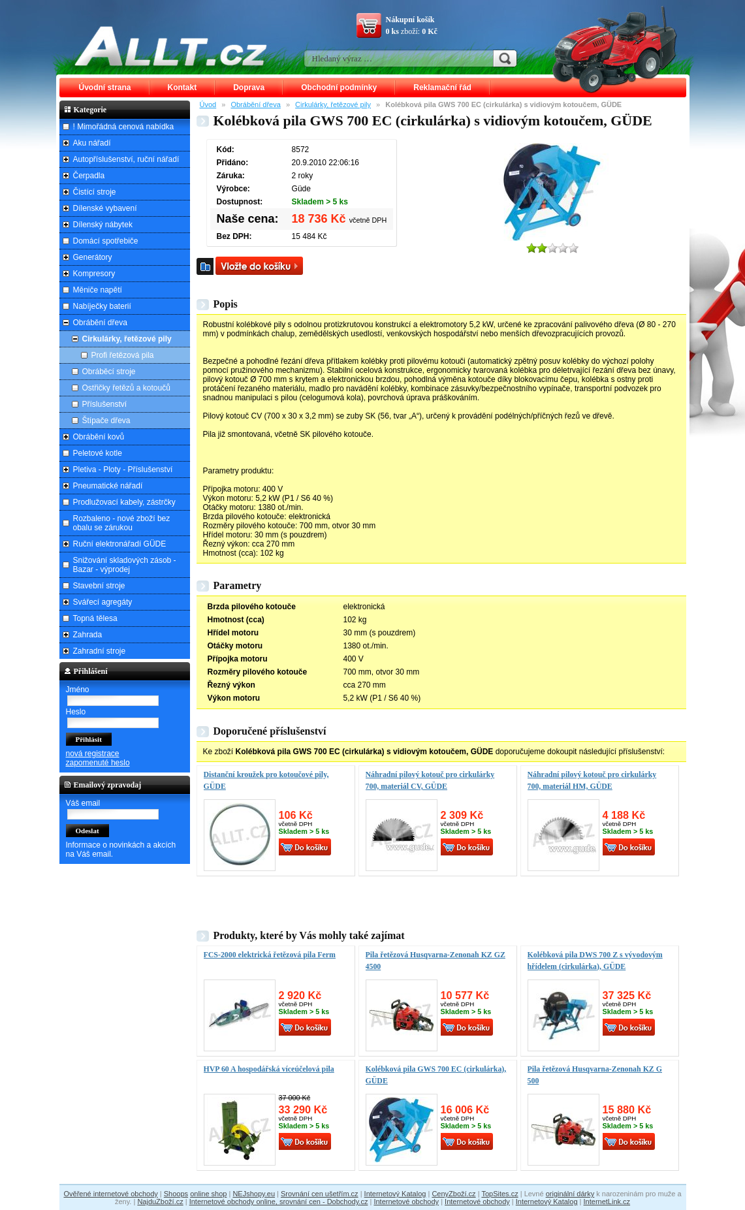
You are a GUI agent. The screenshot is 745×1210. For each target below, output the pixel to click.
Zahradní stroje (99, 651)
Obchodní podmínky (339, 87)
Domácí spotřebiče (105, 241)
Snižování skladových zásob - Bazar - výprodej (124, 565)
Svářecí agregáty (103, 602)
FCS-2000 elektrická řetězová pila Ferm (270, 954)
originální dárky (570, 1194)
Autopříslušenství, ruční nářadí (126, 159)
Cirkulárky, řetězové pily (333, 104)
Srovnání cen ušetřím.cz (319, 1194)
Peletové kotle (97, 453)
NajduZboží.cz (160, 1201)
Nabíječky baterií (102, 306)
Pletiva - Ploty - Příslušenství (123, 469)
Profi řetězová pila (122, 355)
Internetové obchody (406, 1201)
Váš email (83, 803)
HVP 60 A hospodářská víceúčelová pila (269, 1069)
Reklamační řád (442, 87)
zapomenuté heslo (98, 762)
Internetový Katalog (395, 1194)
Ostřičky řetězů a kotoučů (126, 387)
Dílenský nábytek (103, 224)
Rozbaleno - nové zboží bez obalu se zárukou (121, 523)
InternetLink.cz (607, 1201)
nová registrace (92, 753)
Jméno (77, 689)
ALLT (171, 46)
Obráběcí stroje (109, 371)
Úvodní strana (105, 87)
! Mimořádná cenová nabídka (123, 126)
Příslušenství (104, 404)
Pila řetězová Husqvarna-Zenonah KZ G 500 (595, 1074)
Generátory (92, 257)
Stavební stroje (99, 585)
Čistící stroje (94, 192)
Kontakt (182, 87)
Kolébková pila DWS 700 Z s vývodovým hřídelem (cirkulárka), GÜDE (595, 960)
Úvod (208, 104)
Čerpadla (89, 175)
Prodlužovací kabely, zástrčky (124, 502)
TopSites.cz (499, 1194)
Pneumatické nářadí (108, 485)
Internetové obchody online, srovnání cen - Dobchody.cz (278, 1201)
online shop (208, 1194)
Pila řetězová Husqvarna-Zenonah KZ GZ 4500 (435, 960)
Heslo (76, 711)
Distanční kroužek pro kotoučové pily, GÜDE (266, 780)
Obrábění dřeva (255, 104)
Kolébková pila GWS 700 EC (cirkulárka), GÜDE (436, 1074)
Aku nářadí (92, 143)
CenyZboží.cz (453, 1194)
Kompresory (94, 273)
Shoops (176, 1194)
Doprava (248, 87)
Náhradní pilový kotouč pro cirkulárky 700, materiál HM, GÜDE (592, 780)
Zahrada (88, 634)
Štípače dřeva (106, 420)
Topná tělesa (95, 618)
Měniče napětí (97, 290)
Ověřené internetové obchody (110, 1194)
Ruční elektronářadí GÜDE (119, 544)
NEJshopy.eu (253, 1194)
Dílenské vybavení (105, 208)
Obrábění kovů (99, 436)
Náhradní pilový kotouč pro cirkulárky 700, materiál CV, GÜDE (430, 780)
